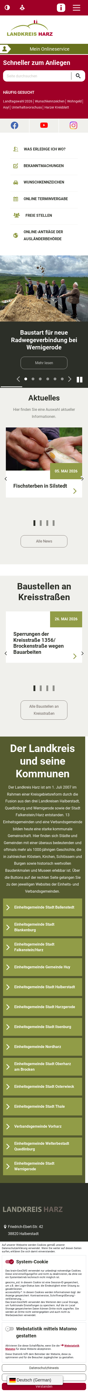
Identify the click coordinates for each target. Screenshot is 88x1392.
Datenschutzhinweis (44, 1368)
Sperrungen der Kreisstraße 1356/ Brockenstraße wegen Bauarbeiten (38, 643)
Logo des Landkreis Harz (36, 25)
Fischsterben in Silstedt (40, 486)
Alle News (44, 541)
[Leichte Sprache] (22, 7)
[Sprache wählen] (35, 1380)
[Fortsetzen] (79, 379)
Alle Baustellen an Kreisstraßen (44, 710)
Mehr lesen (44, 363)
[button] (18, 379)
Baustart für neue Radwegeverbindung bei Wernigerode (44, 340)
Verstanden (44, 1386)
